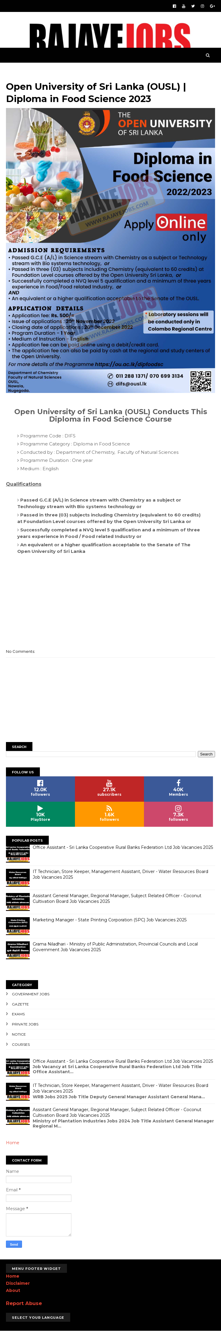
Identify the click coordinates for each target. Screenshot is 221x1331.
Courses (21, 1044)
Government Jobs (30, 994)
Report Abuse (24, 1303)
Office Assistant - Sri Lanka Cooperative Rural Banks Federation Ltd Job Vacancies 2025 (123, 847)
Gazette (20, 1004)
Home (12, 1142)
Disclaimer (18, 1283)
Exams (18, 1014)
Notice (19, 1034)
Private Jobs (25, 1024)
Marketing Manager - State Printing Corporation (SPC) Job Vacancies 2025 (109, 920)
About (13, 1290)
